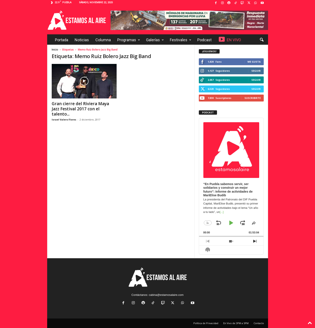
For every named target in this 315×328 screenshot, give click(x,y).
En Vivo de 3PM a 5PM (236, 323)
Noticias (82, 40)
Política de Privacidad (205, 323)
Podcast (204, 40)
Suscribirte (252, 98)
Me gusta (254, 61)
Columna (103, 40)
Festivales (180, 40)
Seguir (256, 70)
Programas (128, 40)
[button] (261, 40)
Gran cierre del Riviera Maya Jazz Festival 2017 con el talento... (80, 109)
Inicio (55, 49)
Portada (61, 40)
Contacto (259, 323)
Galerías (155, 40)
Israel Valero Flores (64, 119)
